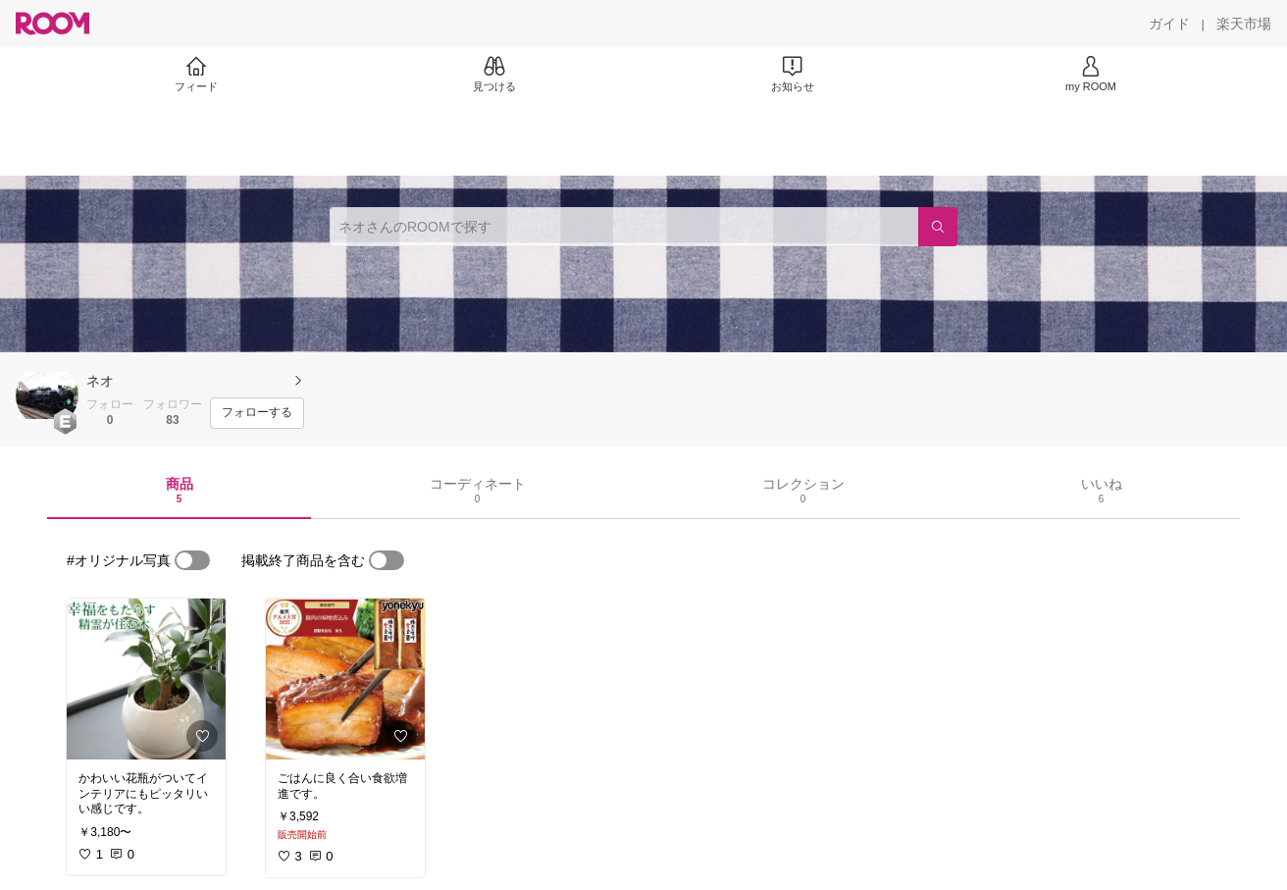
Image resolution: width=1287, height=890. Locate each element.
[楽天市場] (1243, 23)
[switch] (192, 560)
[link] (146, 679)
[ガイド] (1169, 23)
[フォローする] (257, 413)
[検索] (937, 226)
